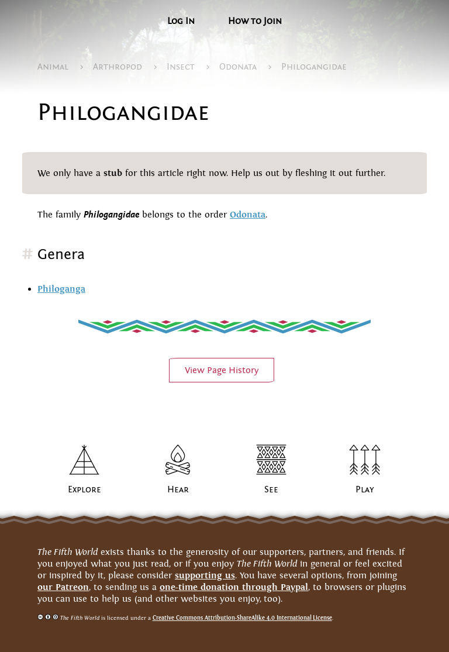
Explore (84, 489)
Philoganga (61, 289)
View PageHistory (222, 370)
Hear (178, 489)
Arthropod (117, 66)
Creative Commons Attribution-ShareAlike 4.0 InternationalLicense (242, 618)
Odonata (238, 66)
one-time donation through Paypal (234, 587)
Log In (181, 21)
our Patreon (63, 587)
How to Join (255, 21)
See (271, 489)
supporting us (205, 575)
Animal (52, 66)
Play (364, 489)
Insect (181, 66)
